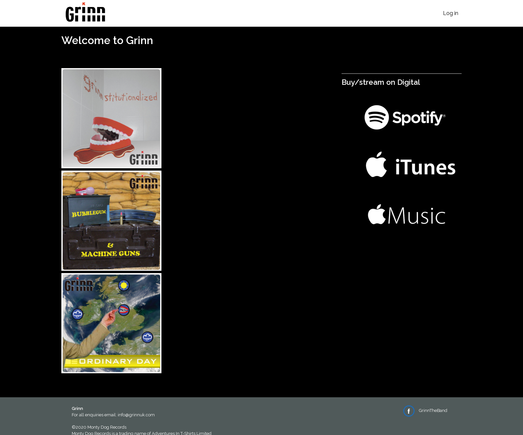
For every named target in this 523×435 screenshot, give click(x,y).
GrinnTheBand (425, 410)
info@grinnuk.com (136, 414)
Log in (450, 13)
